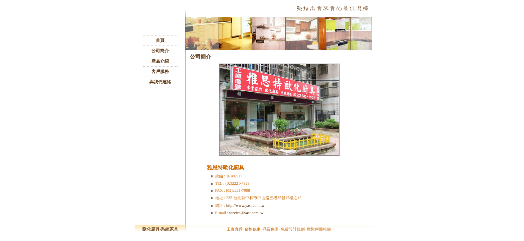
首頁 (160, 40)
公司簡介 (160, 50)
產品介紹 (160, 61)
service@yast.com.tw (246, 213)
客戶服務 (160, 71)
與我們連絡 (160, 81)
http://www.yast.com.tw (245, 205)
